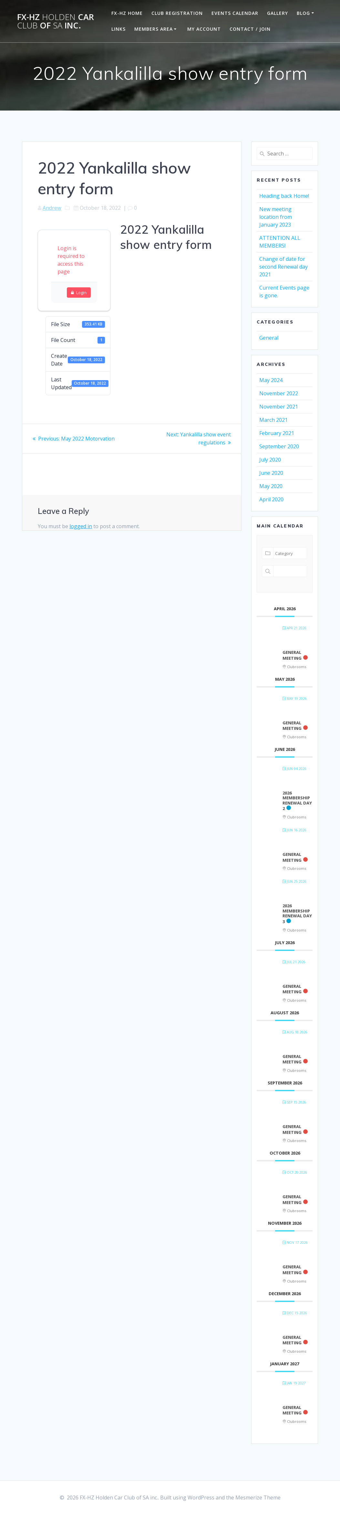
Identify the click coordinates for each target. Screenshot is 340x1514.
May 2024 (271, 380)
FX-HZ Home (127, 13)
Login (79, 292)
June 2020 (271, 472)
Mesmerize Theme (258, 1497)
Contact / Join (250, 29)
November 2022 (278, 393)
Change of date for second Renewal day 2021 (283, 266)
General (268, 337)
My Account (204, 29)
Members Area (153, 29)
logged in (80, 525)
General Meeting (292, 655)
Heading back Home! (284, 195)
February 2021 (276, 433)
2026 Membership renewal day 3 (297, 913)
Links (118, 29)
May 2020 (271, 486)
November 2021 (278, 406)
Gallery (277, 13)
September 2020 (279, 446)
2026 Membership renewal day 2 (297, 801)
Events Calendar (234, 13)
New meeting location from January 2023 (275, 217)
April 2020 (271, 499)
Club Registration (177, 13)
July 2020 (270, 459)
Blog (303, 13)
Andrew (52, 207)
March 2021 (273, 419)
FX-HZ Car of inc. (55, 21)
